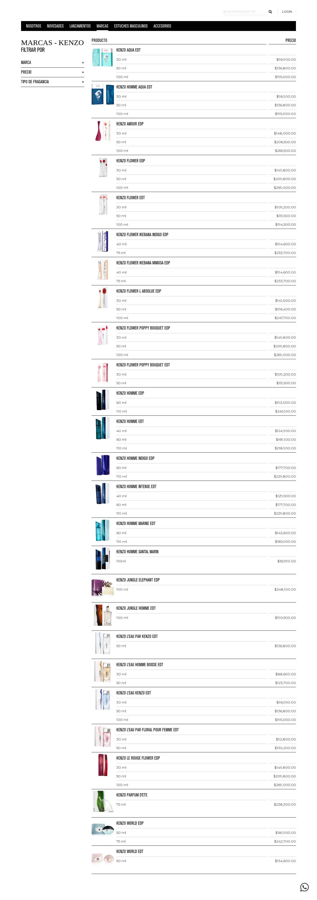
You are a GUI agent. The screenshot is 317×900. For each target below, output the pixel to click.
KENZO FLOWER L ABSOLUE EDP (138, 291)
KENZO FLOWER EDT (130, 197)
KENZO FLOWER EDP (130, 161)
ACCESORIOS (162, 27)
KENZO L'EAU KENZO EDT (133, 693)
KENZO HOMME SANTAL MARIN (137, 551)
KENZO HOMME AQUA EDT (134, 87)
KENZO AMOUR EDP (130, 124)
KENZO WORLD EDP (130, 823)
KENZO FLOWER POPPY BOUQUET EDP (143, 328)
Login (287, 11)
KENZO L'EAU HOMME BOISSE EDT (139, 664)
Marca (26, 62)
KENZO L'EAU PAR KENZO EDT (137, 636)
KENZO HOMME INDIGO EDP (135, 458)
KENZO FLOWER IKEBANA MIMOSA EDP (143, 263)
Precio (26, 72)
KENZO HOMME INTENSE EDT (136, 486)
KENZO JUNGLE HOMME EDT (136, 608)
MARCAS (102, 27)
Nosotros (33, 27)
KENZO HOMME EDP (130, 393)
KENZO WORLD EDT (129, 851)
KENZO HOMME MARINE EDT (136, 523)
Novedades (55, 27)
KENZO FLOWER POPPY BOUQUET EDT (143, 365)
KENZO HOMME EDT (130, 421)
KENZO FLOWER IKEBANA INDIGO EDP (142, 234)
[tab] (52, 63)
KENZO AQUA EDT (128, 50)
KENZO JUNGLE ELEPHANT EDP (138, 580)
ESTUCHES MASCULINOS (131, 27)
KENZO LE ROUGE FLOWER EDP (138, 758)
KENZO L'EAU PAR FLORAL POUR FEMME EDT (147, 730)
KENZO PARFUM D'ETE (131, 795)
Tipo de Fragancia (35, 81)
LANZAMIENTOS (80, 27)
